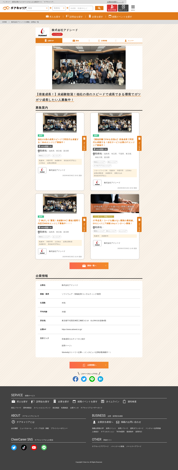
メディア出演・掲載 (41, 428)
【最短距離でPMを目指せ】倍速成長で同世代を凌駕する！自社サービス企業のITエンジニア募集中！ (114, 142)
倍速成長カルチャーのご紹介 (73, 339)
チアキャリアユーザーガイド (91, 408)
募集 (75, 40)
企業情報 (102, 40)
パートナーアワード (133, 446)
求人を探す (19, 401)
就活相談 (56, 408)
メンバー (129, 40)
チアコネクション (107, 432)
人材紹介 (95, 432)
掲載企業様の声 (98, 428)
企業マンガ (74, 408)
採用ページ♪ (67, 346)
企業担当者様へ (167, 2)
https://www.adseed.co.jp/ (72, 329)
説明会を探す (40, 401)
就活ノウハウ (16, 408)
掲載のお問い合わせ (128, 422)
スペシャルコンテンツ (42, 408)
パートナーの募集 (117, 446)
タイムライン (109, 401)
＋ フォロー (57, 34)
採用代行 (138, 432)
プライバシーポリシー (59, 428)
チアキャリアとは (22, 422)
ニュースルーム (26, 428)
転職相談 (64, 408)
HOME (4, 22)
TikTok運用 (120, 432)
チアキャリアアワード (100, 446)
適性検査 (129, 401)
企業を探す (60, 401)
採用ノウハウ (123, 428)
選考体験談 (27, 408)
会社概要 (14, 428)
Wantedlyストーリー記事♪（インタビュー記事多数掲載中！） (87, 352)
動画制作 (130, 432)
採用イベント (111, 428)
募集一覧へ (89, 266)
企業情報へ (89, 365)
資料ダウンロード (137, 428)
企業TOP (49, 40)
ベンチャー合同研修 (153, 428)
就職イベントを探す (84, 401)
